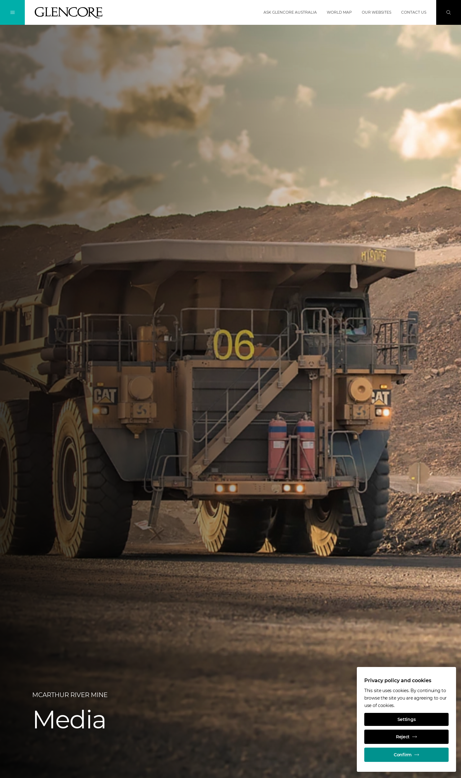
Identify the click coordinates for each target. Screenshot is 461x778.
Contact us (413, 12)
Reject (406, 737)
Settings (406, 719)
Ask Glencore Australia (290, 12)
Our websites (376, 12)
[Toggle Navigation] (12, 12)
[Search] (448, 12)
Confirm (406, 755)
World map (339, 12)
